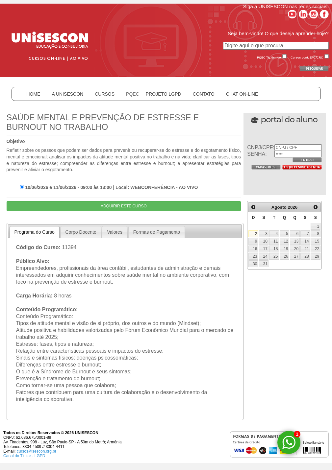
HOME (33, 94)
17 (265, 249)
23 (255, 256)
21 (306, 249)
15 (317, 241)
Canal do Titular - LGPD (24, 456)
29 (317, 256)
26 (286, 256)
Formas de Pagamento (156, 232)
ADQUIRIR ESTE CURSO (124, 206)
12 (286, 241)
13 (296, 241)
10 (265, 241)
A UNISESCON (68, 94)
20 (296, 249)
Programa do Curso (34, 232)
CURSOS (105, 94)
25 (275, 256)
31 (265, 264)
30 (255, 264)
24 (265, 256)
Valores (114, 232)
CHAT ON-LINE (242, 94)
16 (255, 249)
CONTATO (204, 94)
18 (275, 249)
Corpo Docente (80, 232)
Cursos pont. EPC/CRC (307, 57)
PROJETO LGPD (163, 94)
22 (317, 249)
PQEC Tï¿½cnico (269, 57)
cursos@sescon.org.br (36, 451)
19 (286, 249)
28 (306, 256)
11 (275, 241)
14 (306, 241)
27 (296, 256)
